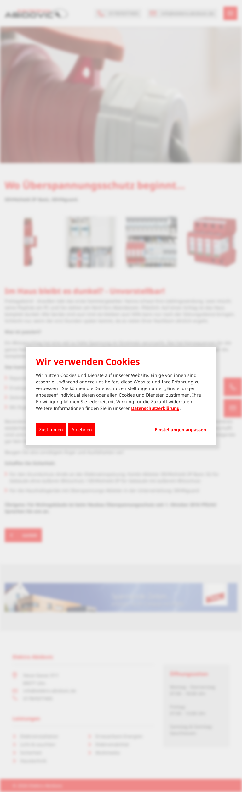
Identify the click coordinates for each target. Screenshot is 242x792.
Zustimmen (51, 429)
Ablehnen (82, 429)
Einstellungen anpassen (180, 429)
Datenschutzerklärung (155, 408)
